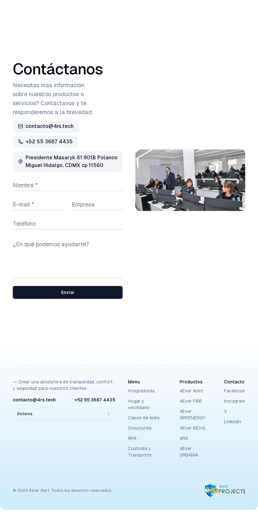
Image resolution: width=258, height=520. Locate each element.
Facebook (234, 390)
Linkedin (232, 421)
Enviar (68, 292)
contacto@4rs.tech (46, 126)
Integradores (141, 390)
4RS (184, 438)
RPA (132, 438)
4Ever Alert (191, 390)
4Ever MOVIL (193, 428)
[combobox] (64, 414)
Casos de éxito (144, 417)
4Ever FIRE (191, 401)
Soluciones (140, 428)
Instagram (234, 401)
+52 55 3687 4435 (45, 141)
